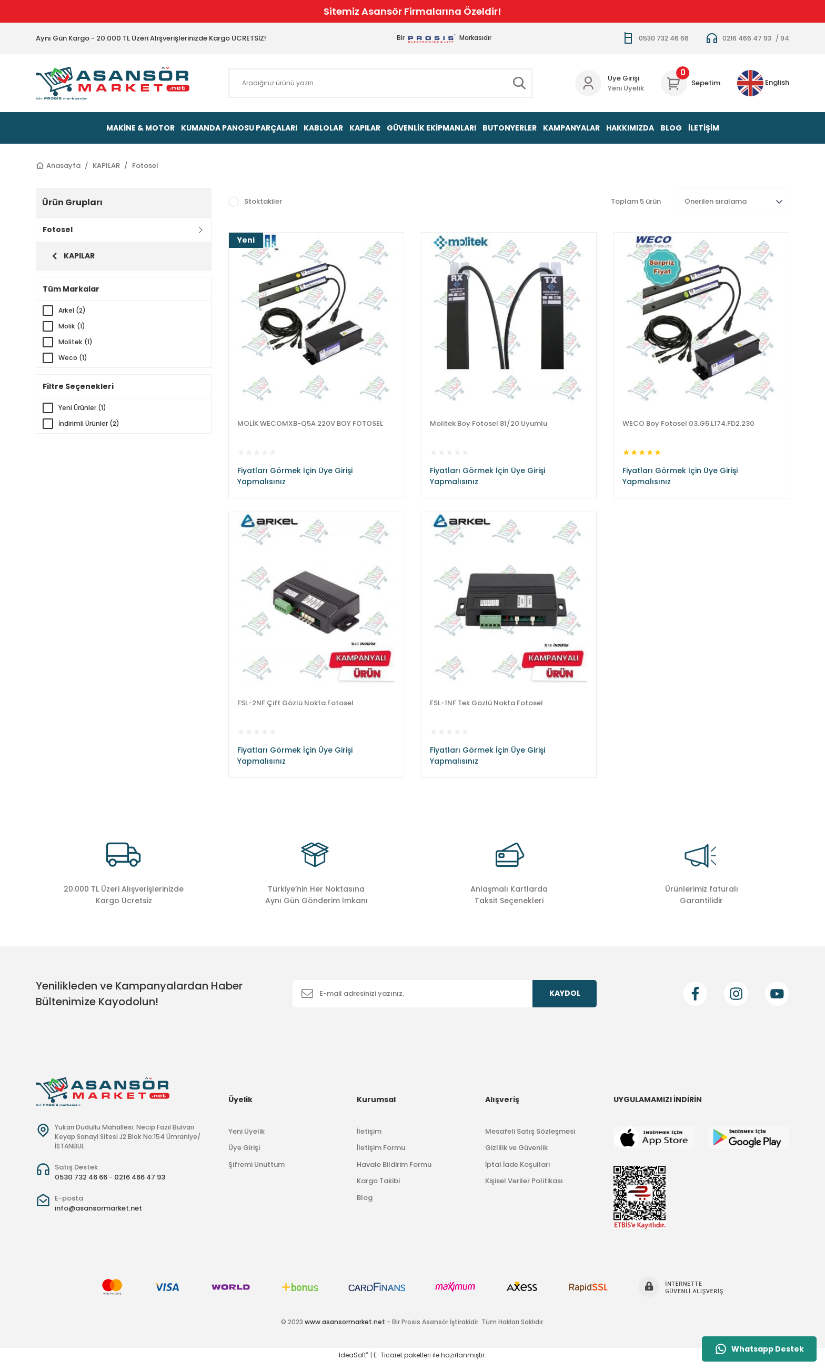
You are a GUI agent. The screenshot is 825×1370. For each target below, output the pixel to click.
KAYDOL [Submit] (564, 1000)
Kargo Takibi (378, 1188)
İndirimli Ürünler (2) (91, 423)
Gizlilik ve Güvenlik (516, 1155)
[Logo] (112, 83)
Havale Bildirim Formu (394, 1171)
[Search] (380, 83)
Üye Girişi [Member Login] (623, 78)
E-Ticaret (388, 1362)
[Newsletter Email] (445, 1000)
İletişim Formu (381, 1155)
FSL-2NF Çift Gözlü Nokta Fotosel (295, 707)
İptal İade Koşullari (517, 1171)
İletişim (369, 1138)
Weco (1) (73, 358)
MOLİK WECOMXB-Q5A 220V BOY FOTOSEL (310, 423)
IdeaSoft (353, 1362)
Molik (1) (73, 326)
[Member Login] (588, 83)
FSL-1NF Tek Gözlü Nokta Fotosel (486, 707)
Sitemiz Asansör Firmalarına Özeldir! (412, 11)
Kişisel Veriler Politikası (524, 1188)
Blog (365, 1204)
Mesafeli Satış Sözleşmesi (530, 1138)
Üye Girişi (244, 1155)
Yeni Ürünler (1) (84, 408)
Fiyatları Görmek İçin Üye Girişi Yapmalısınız (295, 476)
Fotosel (145, 166)
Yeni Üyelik (626, 88)
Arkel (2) (73, 310)
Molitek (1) (76, 342)
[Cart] (690, 83)
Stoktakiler (263, 201)
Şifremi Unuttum (256, 1171)
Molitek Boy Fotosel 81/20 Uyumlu (488, 423)
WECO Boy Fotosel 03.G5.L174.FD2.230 (688, 423)
